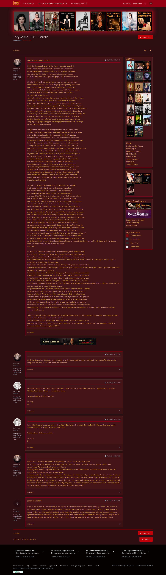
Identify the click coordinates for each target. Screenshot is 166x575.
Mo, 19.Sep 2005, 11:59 (112, 354)
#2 (119, 369)
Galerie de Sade (131, 225)
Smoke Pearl (135, 239)
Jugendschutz (53, 566)
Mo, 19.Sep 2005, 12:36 (112, 419)
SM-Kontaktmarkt (132, 159)
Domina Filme (131, 156)
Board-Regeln (131, 149)
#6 (119, 524)
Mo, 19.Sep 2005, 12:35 (112, 383)
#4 (119, 447)
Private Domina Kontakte (135, 220)
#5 (119, 492)
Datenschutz (64, 566)
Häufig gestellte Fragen (134, 146)
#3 (119, 411)
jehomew (16, 391)
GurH (15, 509)
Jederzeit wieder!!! (34, 501)
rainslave (16, 69)
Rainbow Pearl (136, 235)
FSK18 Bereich (131, 154)
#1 (119, 332)
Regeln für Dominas (133, 151)
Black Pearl (134, 243)
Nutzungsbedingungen (78, 566)
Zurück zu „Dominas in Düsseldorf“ (25, 539)
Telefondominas (132, 165)
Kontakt (34, 566)
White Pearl (135, 247)
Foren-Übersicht (18, 566)
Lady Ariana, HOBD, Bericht (30, 37)
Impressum (42, 566)
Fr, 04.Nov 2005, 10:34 (112, 456)
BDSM (97, 566)
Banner (90, 566)
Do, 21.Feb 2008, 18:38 (112, 500)
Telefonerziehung (132, 223)
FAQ (27, 566)
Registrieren (137, 3)
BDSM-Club (130, 162)
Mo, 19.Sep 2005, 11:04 (112, 60)
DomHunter (27, 40)
